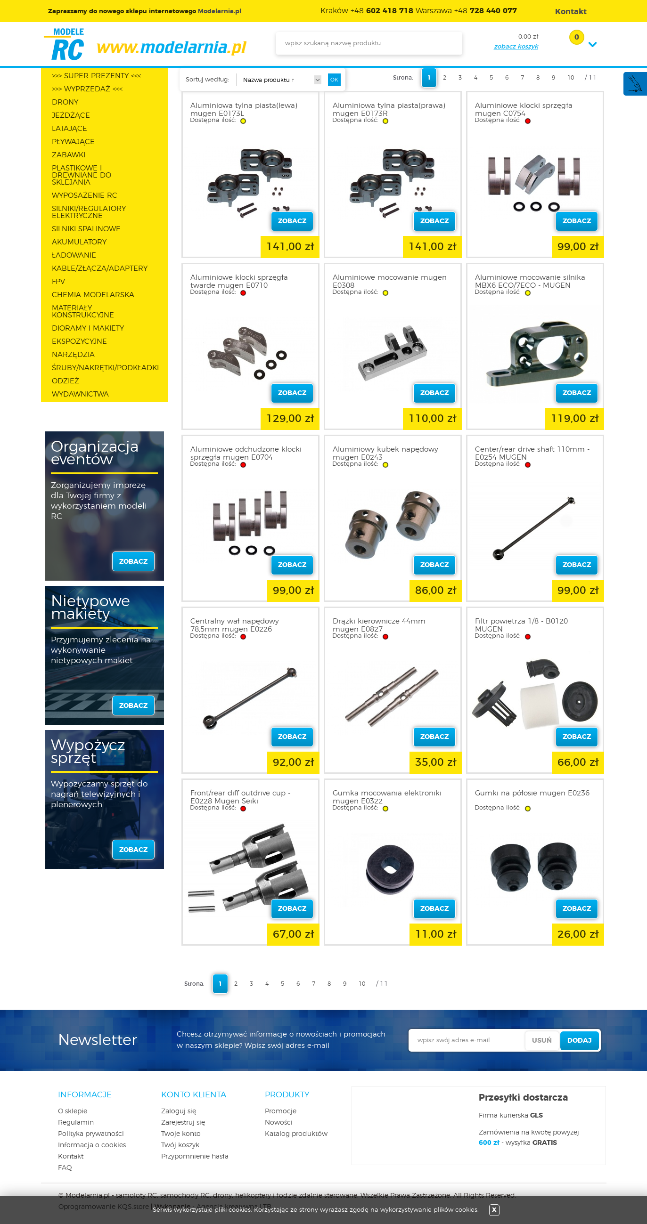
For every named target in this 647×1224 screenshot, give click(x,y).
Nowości (279, 1122)
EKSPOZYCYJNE (79, 341)
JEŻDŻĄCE (71, 115)
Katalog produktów (296, 1134)
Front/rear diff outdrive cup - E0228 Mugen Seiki (240, 797)
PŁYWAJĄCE (73, 142)
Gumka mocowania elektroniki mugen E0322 (387, 797)
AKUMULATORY (79, 242)
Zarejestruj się (183, 1122)
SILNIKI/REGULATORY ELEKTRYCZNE (89, 212)
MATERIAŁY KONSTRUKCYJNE (83, 312)
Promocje (280, 1111)
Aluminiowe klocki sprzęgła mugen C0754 (524, 109)
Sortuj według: (207, 80)
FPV (58, 281)
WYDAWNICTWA (80, 394)
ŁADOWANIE (74, 255)
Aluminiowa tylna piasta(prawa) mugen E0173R (389, 109)
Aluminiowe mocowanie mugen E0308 (390, 281)
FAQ (65, 1168)
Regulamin (76, 1122)
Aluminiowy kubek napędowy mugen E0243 (385, 453)
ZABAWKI (68, 155)
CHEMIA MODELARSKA (93, 295)
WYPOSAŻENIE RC (84, 195)
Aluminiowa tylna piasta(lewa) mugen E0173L (243, 109)
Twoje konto (181, 1134)
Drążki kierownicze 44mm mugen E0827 (379, 625)
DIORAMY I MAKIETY (88, 328)
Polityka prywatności (91, 1134)
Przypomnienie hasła (195, 1156)
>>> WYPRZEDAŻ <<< (87, 89)
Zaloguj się (178, 1111)
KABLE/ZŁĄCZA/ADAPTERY (99, 268)
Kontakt (70, 1156)
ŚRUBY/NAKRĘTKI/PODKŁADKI (105, 368)
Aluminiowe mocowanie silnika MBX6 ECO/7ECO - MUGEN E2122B (530, 285)
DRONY (65, 102)
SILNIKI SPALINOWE (86, 229)
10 (570, 78)
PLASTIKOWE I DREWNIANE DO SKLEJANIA (81, 175)
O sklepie (72, 1111)
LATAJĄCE (69, 128)
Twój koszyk (180, 1145)
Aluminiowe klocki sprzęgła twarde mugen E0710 (239, 281)
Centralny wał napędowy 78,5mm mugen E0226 (234, 625)
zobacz (133, 562)
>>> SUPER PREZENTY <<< (96, 76)
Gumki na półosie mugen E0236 (532, 793)
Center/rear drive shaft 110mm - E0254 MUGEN (532, 453)
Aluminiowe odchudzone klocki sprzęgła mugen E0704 (246, 453)
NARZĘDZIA (73, 354)
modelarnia (144, 44)
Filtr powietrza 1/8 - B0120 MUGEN (521, 625)
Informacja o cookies (92, 1145)
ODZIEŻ (65, 381)
